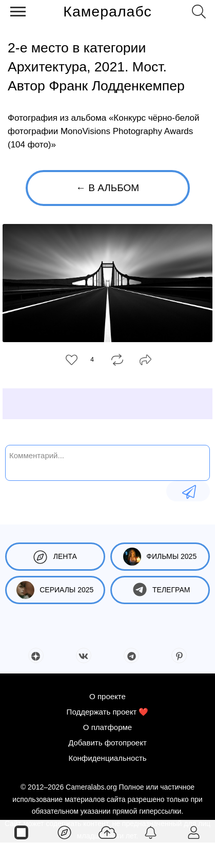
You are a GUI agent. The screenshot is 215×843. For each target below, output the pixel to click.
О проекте (107, 696)
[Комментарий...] (107, 462)
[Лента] (65, 831)
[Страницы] (22, 831)
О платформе (107, 727)
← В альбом (107, 187)
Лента (55, 557)
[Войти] (193, 831)
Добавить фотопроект (107, 742)
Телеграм (160, 590)
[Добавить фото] (108, 831)
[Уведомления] (150, 831)
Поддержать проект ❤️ (108, 711)
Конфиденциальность (107, 758)
